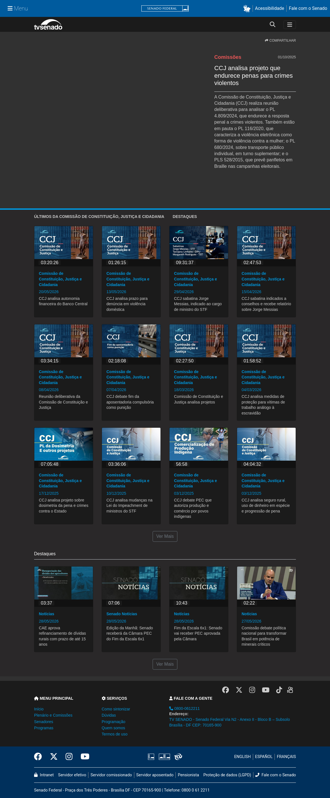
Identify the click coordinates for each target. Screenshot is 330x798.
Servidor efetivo (72, 775)
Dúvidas (109, 715)
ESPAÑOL (264, 756)
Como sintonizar (116, 709)
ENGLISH (242, 756)
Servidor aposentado (154, 775)
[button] (248, 8)
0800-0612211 (184, 708)
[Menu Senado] (18, 8)
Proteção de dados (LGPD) (227, 775)
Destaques (185, 216)
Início (38, 709)
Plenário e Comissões (53, 715)
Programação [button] (113, 721)
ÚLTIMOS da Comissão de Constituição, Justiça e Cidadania (99, 216)
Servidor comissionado (111, 775)
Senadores (43, 721)
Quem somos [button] (113, 728)
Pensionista (188, 775)
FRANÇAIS (286, 756)
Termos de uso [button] (115, 734)
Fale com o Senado (308, 8)
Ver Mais (165, 536)
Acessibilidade (269, 8)
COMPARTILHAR (280, 41)
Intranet (44, 775)
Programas (43, 728)
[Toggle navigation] (290, 25)
